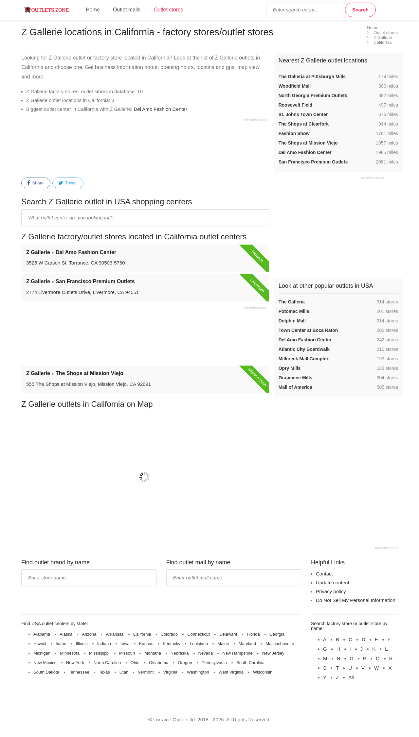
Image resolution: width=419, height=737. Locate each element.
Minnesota (70, 653)
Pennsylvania (214, 662)
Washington (198, 672)
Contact (324, 573)
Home (93, 9)
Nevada (205, 653)
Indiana (104, 643)
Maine (223, 643)
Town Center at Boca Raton (308, 330)
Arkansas (114, 634)
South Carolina (250, 662)
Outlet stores (168, 9)
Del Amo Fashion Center (160, 109)
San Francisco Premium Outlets (313, 161)
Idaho (61, 643)
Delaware (228, 634)
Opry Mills (290, 368)
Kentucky (171, 643)
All (351, 677)
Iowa (124, 643)
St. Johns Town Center (303, 114)
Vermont (146, 672)
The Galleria (292, 301)
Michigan (41, 653)
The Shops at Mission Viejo (308, 143)
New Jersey (273, 653)
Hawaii (39, 643)
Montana (152, 653)
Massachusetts (279, 643)
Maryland (247, 643)
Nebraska (180, 653)
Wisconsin (262, 672)
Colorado (169, 634)
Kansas (146, 643)
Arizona (89, 634)
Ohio (135, 662)
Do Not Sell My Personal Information (355, 600)
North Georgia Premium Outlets (313, 95)
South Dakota (46, 672)
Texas (104, 672)
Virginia (170, 672)
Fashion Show (294, 133)
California (142, 634)
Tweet (67, 183)
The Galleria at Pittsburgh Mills (312, 76)
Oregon (185, 662)
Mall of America (295, 387)
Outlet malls (126, 9)
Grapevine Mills (295, 377)
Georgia (276, 634)
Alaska (66, 634)
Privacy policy (331, 591)
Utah (123, 672)
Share (35, 183)
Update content (332, 582)
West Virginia (231, 672)
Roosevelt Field (295, 105)
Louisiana (199, 643)
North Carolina (107, 662)
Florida (253, 634)
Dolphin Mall (292, 320)
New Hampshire (237, 653)
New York (75, 662)
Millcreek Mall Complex (304, 358)
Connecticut (198, 634)
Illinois (82, 643)
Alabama (41, 634)
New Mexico (45, 662)
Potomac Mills (294, 311)
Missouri (127, 653)
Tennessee (79, 672)
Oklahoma (158, 662)
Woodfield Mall (295, 86)
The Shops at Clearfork (304, 124)
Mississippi (99, 653)
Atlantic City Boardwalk (304, 349)
